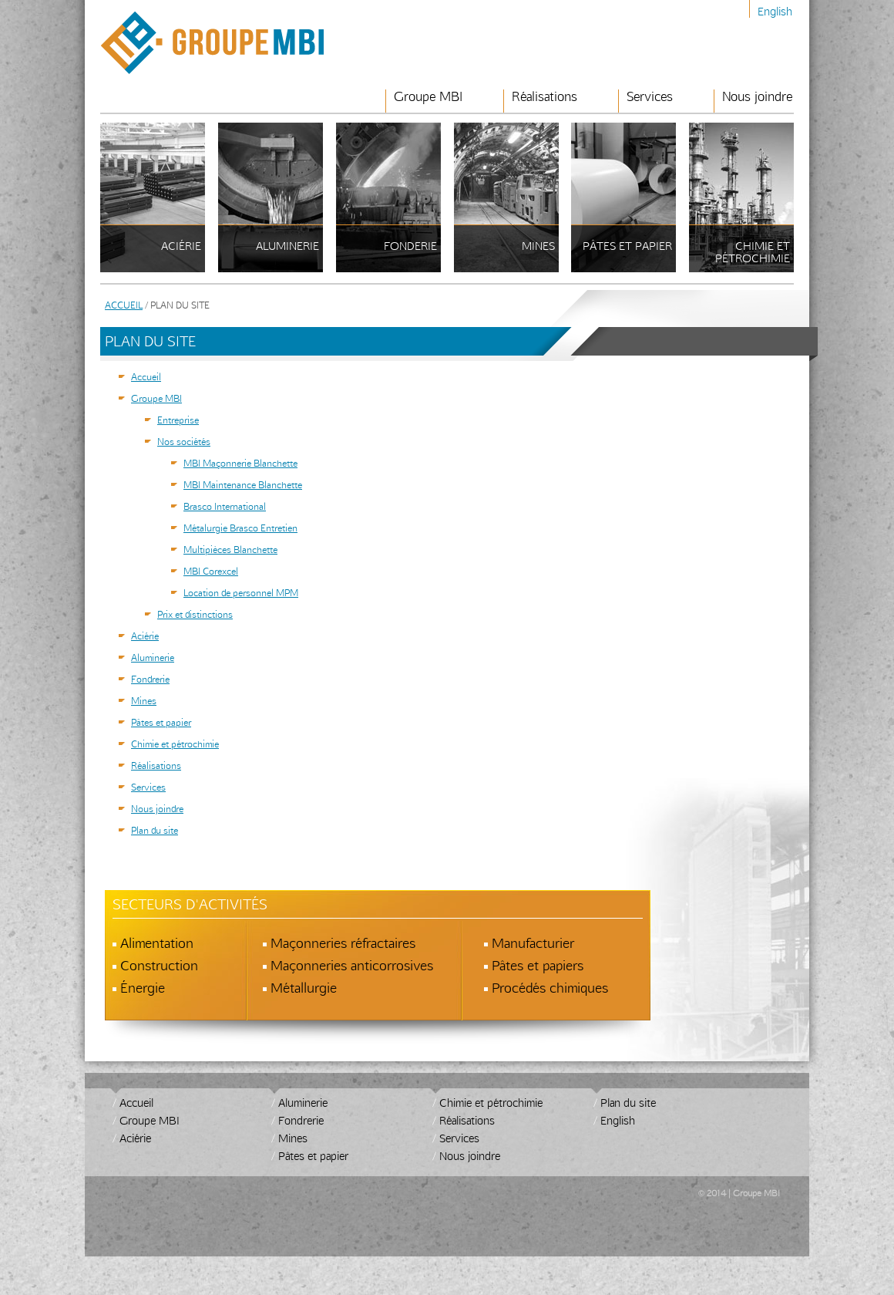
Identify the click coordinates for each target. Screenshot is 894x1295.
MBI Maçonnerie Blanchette (240, 463)
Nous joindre (757, 96)
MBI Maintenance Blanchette (242, 484)
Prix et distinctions (195, 614)
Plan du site (154, 830)
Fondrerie (150, 679)
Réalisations (544, 96)
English (775, 11)
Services (650, 96)
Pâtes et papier (161, 722)
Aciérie (145, 635)
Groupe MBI (428, 96)
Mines (143, 700)
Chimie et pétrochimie (175, 743)
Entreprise (178, 419)
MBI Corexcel (210, 571)
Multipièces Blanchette (230, 549)
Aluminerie (152, 657)
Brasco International (224, 506)
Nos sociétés (183, 441)
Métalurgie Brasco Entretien (240, 527)
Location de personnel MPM (240, 592)
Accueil (124, 304)
